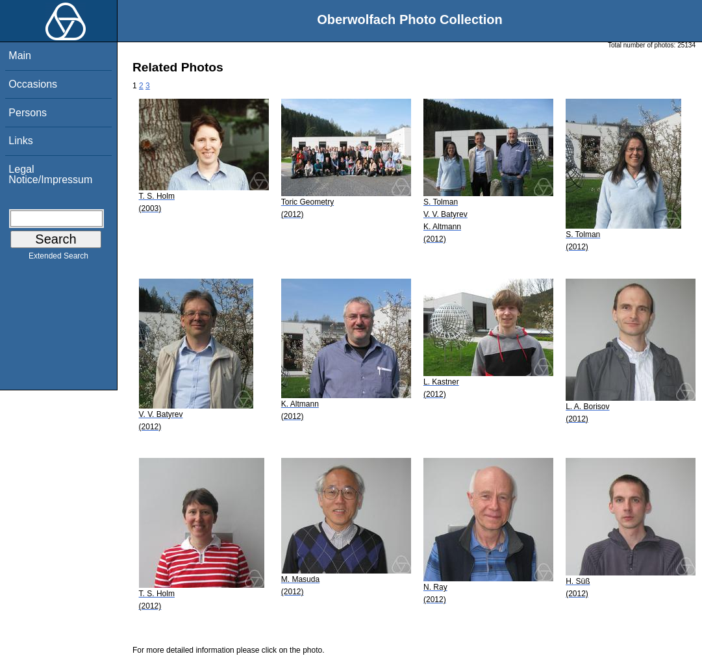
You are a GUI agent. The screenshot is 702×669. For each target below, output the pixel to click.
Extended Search (58, 258)
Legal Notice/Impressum (50, 174)
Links (20, 140)
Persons (27, 112)
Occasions (32, 84)
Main (19, 55)
